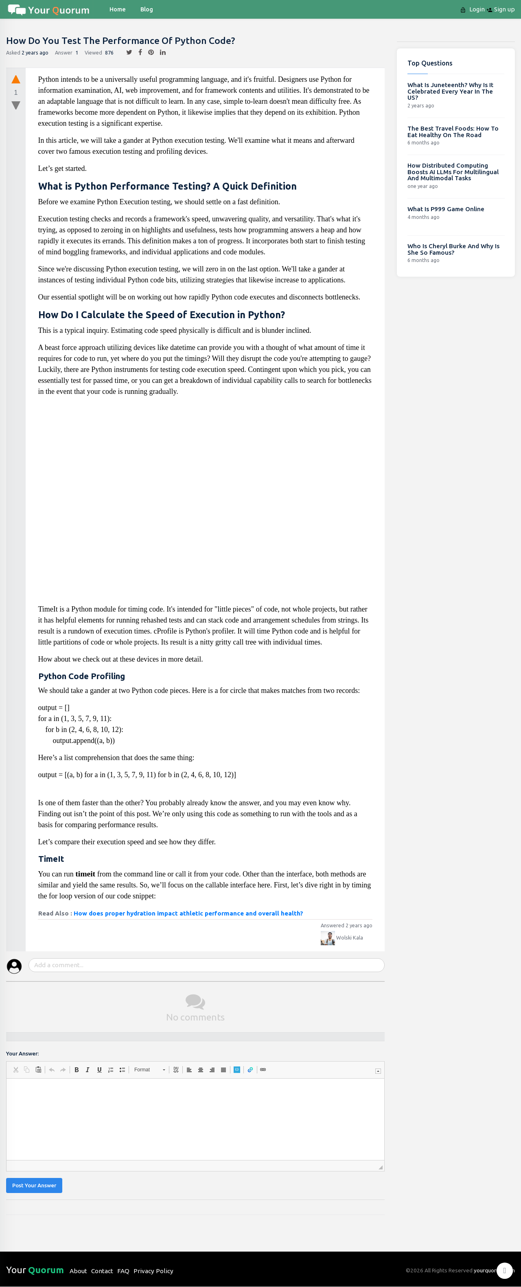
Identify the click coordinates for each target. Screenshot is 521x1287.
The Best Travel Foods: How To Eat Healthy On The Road (453, 131)
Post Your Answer (34, 1185)
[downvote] (15, 105)
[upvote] (15, 78)
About (78, 1270)
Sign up (500, 9)
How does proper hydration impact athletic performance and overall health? (188, 913)
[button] (15, 1069)
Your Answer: (22, 1054)
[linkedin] (160, 52)
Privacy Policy (153, 1270)
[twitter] (126, 52)
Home (117, 9)
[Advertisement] (205, 503)
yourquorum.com (494, 1270)
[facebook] (137, 52)
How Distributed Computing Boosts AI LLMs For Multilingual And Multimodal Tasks (453, 171)
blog (146, 9)
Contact (102, 1270)
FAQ (123, 1270)
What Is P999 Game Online (445, 208)
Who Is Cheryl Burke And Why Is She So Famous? (453, 249)
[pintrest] (148, 52)
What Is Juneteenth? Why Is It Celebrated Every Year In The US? (450, 91)
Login (473, 9)
